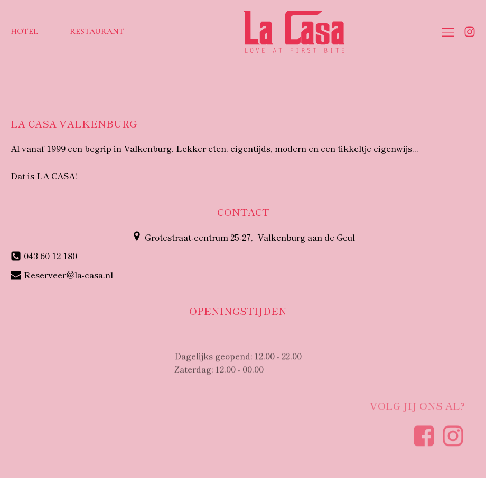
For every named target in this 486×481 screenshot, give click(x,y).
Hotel (24, 31)
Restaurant (97, 31)
